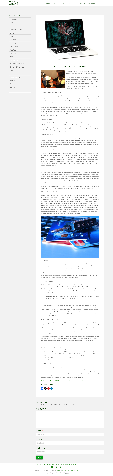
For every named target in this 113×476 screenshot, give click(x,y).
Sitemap (59, 470)
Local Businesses (14, 46)
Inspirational (13, 39)
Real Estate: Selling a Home (17, 66)
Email (40, 439)
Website (40, 448)
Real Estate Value (14, 60)
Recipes (12, 70)
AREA (43, 464)
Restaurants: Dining (15, 77)
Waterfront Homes (14, 90)
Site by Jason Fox (74, 470)
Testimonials (60, 464)
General (12, 32)
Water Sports (13, 87)
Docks (11, 22)
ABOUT (53, 464)
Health (11, 36)
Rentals (12, 73)
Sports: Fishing (13, 80)
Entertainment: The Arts (16, 29)
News (11, 56)
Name (39, 431)
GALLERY (48, 464)
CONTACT (73, 464)
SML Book (67, 464)
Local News (13, 53)
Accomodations (14, 19)
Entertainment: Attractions (16, 26)
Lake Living (13, 43)
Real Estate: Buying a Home (17, 63)
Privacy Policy (65, 470)
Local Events (13, 49)
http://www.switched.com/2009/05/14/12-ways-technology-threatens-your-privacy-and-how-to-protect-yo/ (66, 380)
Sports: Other (13, 84)
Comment (42, 409)
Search (39, 464)
